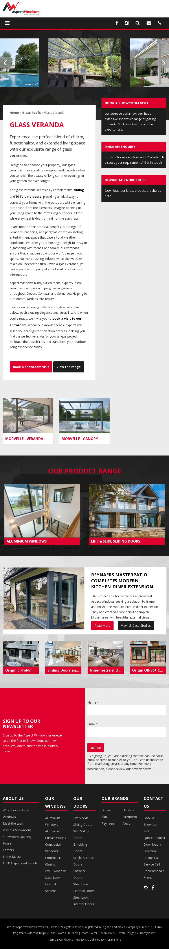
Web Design (126, 933)
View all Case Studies (136, 625)
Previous (5, 62)
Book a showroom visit (31, 367)
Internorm (130, 817)
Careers (8, 850)
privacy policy (141, 769)
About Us (13, 798)
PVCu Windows (55, 871)
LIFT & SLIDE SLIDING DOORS (115, 541)
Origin (105, 810)
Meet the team (13, 823)
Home (14, 112)
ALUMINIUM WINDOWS (27, 541)
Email (92, 724)
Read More (102, 625)
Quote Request (154, 838)
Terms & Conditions (60, 939)
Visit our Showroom (17, 830)
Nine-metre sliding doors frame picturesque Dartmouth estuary (107, 670)
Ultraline (128, 810)
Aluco (126, 823)
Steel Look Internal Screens (52, 884)
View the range (69, 367)
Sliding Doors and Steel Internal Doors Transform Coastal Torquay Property (64, 670)
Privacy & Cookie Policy (90, 939)
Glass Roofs (31, 112)
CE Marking (114, 939)
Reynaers (108, 823)
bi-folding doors (28, 196)
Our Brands (114, 798)
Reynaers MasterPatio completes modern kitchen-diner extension (122, 581)
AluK (104, 817)
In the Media (12, 856)
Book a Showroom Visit (152, 824)
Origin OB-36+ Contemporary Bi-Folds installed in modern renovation (149, 670)
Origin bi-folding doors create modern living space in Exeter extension (22, 670)
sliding (78, 190)
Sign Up (95, 747)
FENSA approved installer (21, 863)
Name (93, 702)
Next (163, 62)
